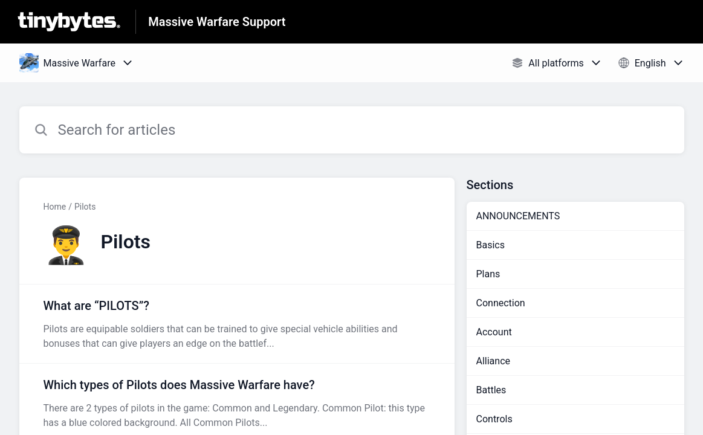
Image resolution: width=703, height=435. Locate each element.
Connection (500, 303)
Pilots (85, 206)
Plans (488, 274)
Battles (491, 390)
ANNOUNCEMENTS (518, 216)
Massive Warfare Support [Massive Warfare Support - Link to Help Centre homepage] (216, 21)
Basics (490, 245)
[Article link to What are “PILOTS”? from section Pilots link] (237, 324)
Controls (494, 419)
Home (55, 206)
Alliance (493, 361)
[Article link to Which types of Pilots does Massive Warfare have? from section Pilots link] (237, 403)
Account (494, 332)
